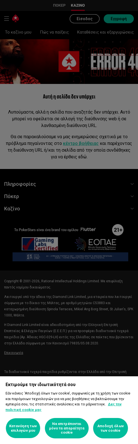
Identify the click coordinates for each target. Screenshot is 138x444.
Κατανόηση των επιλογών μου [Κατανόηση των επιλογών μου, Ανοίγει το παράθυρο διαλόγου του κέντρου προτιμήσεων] (23, 428)
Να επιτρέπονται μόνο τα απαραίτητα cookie (66, 428)
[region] (69, 410)
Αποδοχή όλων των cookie (110, 428)
